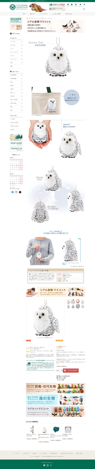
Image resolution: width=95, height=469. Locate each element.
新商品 (16, 33)
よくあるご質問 (56, 13)
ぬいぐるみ (31, 18)
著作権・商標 (79, 453)
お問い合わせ (69, 13)
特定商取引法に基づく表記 (67, 453)
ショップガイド (44, 13)
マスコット (36, 18)
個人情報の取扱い (54, 453)
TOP (24, 13)
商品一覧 (32, 13)
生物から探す (15, 71)
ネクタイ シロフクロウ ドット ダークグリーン (55, 436)
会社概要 (34, 453)
